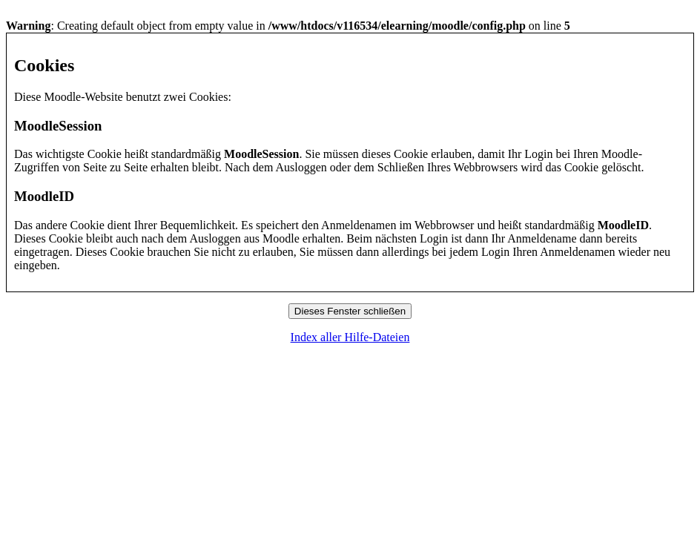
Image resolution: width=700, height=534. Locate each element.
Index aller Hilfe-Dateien (350, 337)
